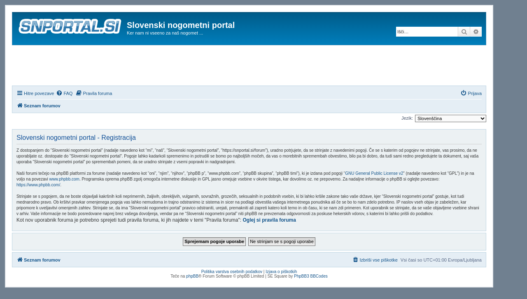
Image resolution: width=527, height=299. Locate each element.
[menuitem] (64, 93)
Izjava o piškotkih (281, 271)
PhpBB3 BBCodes (311, 276)
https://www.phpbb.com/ (38, 185)
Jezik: (407, 118)
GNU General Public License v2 (374, 173)
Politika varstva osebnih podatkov (231, 271)
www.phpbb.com (64, 179)
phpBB (192, 276)
